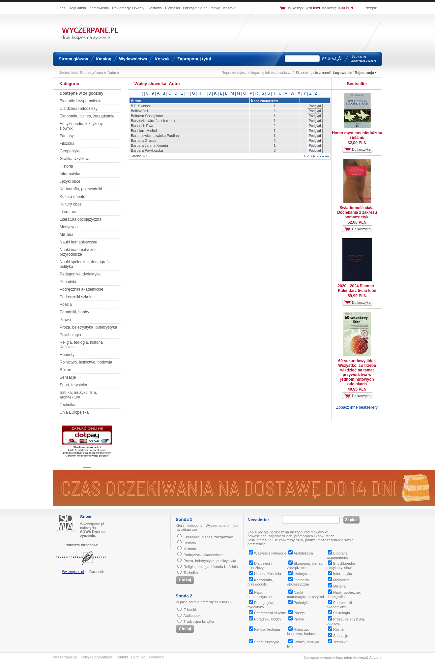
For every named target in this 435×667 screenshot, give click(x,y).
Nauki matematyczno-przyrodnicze (79, 252)
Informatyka (70, 174)
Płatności (172, 8)
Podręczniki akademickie (81, 289)
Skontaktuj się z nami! (313, 73)
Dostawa (155, 8)
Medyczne (339, 580)
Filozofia (67, 143)
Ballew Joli (139, 111)
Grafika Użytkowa (75, 158)
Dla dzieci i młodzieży (79, 108)
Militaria (66, 234)
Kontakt (229, 8)
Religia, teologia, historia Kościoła (211, 567)
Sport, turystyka (73, 385)
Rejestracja (364, 73)
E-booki (190, 610)
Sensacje (68, 377)
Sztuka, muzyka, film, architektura (78, 394)
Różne (65, 369)
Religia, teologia (264, 629)
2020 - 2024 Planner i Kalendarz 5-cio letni (356, 288)
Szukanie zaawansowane (363, 58)
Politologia (339, 613)
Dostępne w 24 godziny (81, 93)
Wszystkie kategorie (267, 553)
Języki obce (70, 181)
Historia (66, 166)
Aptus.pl (375, 657)
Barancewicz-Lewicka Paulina (155, 136)
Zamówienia (99, 8)
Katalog (104, 58)
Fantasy (67, 136)
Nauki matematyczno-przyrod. (306, 594)
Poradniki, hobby (74, 312)
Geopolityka (70, 151)
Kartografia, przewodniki (81, 189)
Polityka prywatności (97, 657)
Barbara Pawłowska (147, 150)
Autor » (113, 73)
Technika (67, 404)
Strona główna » (93, 73)
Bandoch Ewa (142, 126)
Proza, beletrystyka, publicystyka (88, 327)
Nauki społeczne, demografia (344, 594)
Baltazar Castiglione (147, 116)
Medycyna (69, 227)
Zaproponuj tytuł (194, 58)
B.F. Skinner (140, 106)
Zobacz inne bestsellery (357, 407)
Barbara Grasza (144, 141)
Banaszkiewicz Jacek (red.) (153, 121)
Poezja (66, 304)
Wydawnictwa (133, 58)
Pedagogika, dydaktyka (80, 274)
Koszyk (162, 58)
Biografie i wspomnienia (81, 101)
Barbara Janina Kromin (149, 145)
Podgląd (315, 106)
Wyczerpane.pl (73, 572)
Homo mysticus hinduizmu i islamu (357, 135)
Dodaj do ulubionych (147, 657)
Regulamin (77, 8)
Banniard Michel (144, 131)
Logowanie (342, 73)
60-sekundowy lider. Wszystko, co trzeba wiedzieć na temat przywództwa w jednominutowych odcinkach (357, 372)
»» (327, 156)
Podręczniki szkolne (77, 297)
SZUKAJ (329, 59)
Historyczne (300, 574)
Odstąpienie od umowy (201, 8)
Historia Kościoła (265, 574)
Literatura (68, 211)
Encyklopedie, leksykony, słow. (341, 565)
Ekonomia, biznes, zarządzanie (87, 116)
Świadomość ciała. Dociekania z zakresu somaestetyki (357, 212)
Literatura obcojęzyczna (81, 219)
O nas (60, 8)
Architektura (300, 553)
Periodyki (68, 281)
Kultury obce (71, 204)
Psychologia (70, 335)
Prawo (65, 319)
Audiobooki (192, 616)
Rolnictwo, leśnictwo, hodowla (86, 362)
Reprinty (67, 354)
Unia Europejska (74, 412)
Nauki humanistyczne (78, 242)
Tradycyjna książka (199, 621)
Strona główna (73, 58)
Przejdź (370, 8)
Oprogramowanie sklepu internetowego (335, 657)
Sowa (85, 516)
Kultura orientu (72, 196)
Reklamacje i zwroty (128, 8)
